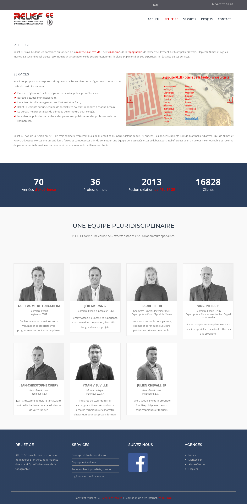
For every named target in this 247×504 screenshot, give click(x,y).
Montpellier (195, 459)
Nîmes (192, 455)
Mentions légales (112, 498)
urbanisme (113, 52)
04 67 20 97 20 (222, 4)
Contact (224, 19)
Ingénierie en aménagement (88, 476)
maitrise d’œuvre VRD (89, 52)
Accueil (154, 19)
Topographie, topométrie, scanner (92, 469)
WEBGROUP (165, 498)
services (189, 19)
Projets (207, 19)
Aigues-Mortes (197, 464)
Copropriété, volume (84, 462)
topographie (135, 52)
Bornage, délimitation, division (89, 455)
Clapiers (193, 469)
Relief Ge (171, 19)
